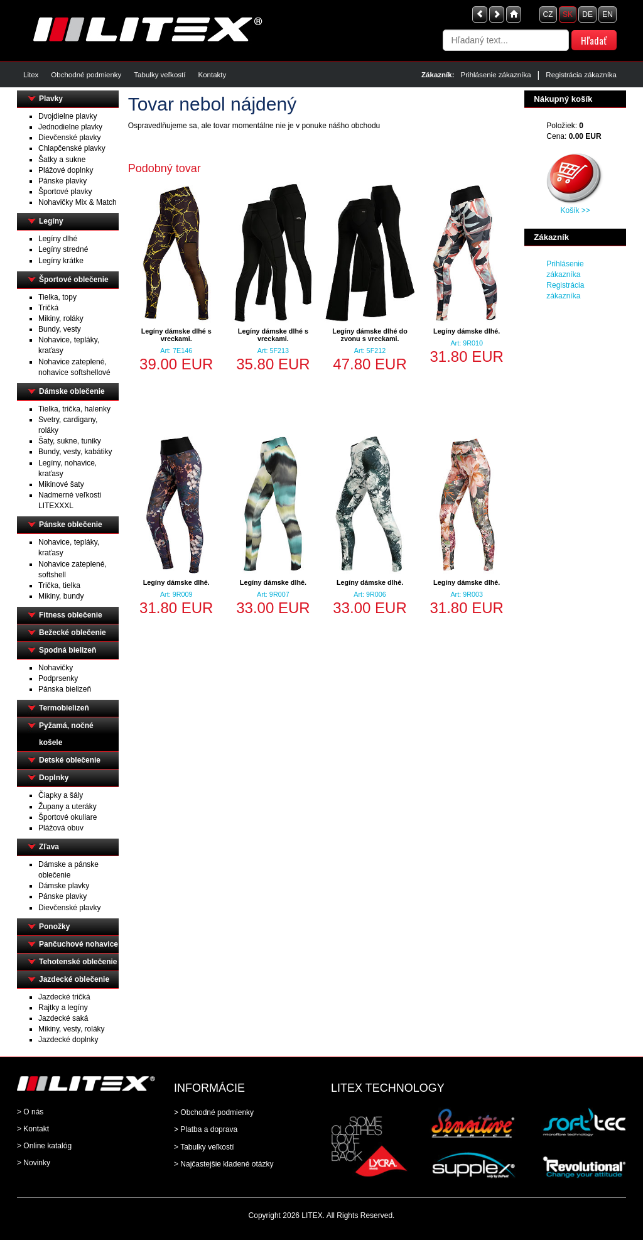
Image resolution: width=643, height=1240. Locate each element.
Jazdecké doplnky (68, 1039)
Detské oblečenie (69, 760)
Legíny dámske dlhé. (466, 331)
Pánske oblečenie (70, 524)
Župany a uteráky (67, 806)
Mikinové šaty (61, 484)
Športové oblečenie (74, 279)
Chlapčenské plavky (71, 148)
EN (607, 14)
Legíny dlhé (57, 238)
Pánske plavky (62, 181)
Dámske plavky (63, 885)
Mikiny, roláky (61, 318)
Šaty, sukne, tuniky (69, 441)
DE (587, 14)
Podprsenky (58, 678)
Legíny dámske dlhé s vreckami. (176, 334)
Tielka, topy (57, 297)
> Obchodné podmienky (214, 1112)
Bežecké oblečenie (72, 632)
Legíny (51, 221)
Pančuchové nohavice (78, 944)
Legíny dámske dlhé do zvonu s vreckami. (369, 334)
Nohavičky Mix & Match (77, 202)
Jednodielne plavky (70, 126)
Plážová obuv (61, 828)
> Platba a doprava (205, 1129)
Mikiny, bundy (61, 596)
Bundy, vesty (59, 329)
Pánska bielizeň (64, 689)
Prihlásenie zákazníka (496, 75)
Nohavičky (55, 667)
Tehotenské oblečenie (78, 961)
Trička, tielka (59, 585)
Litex (30, 75)
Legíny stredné (63, 249)
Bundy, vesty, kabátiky (75, 451)
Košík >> (575, 210)
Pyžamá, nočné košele (66, 734)
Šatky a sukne (61, 159)
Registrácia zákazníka (581, 75)
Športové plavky (65, 191)
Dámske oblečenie (72, 391)
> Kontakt (33, 1128)
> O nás (30, 1111)
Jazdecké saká (63, 1018)
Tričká (48, 307)
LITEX (311, 1215)
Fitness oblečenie (70, 615)
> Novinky (33, 1162)
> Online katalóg (44, 1145)
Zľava (49, 846)
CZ (548, 14)
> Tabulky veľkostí (204, 1147)
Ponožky (54, 926)
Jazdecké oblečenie (74, 979)
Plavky (51, 98)
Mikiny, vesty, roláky (71, 1029)
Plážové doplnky (65, 170)
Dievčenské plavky (69, 137)
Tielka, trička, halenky (74, 409)
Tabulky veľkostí (159, 75)
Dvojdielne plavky (67, 116)
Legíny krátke (61, 260)
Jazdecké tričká (64, 997)
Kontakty (212, 75)
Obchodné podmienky (86, 75)
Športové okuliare (67, 817)
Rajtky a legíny (63, 1007)
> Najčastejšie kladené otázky (223, 1164)
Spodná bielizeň (67, 650)
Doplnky (53, 777)
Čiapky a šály (60, 795)
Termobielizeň (64, 708)
